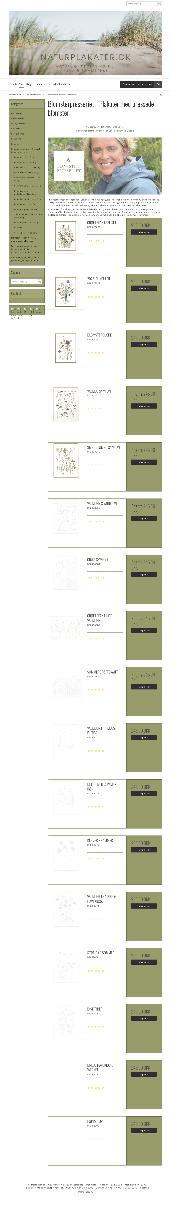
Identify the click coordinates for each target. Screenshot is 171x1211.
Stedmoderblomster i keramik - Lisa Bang (28, 215)
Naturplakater (17, 134)
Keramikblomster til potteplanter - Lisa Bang (25, 192)
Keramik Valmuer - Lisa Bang (27, 186)
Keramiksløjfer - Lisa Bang (26, 209)
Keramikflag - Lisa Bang (25, 162)
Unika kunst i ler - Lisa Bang (27, 167)
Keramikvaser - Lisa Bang (26, 222)
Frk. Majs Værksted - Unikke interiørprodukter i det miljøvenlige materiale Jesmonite (26, 249)
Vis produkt (144, 232)
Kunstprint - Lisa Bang (24, 157)
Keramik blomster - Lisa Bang (27, 199)
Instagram (85, 1191)
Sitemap (144, 1187)
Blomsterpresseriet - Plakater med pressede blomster (24, 239)
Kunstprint (16, 139)
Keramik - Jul (20, 227)
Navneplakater (18, 118)
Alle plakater (17, 113)
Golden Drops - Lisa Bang (25, 233)
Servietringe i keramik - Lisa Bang (27, 179)
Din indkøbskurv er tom (142, 84)
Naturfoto (15, 129)
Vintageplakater (18, 123)
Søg (159, 3)
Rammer (15, 144)
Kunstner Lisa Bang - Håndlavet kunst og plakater (25, 150)
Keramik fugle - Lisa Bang (26, 204)
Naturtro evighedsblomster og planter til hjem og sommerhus (25, 259)
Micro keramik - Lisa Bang (26, 172)
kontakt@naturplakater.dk (48, 1187)
